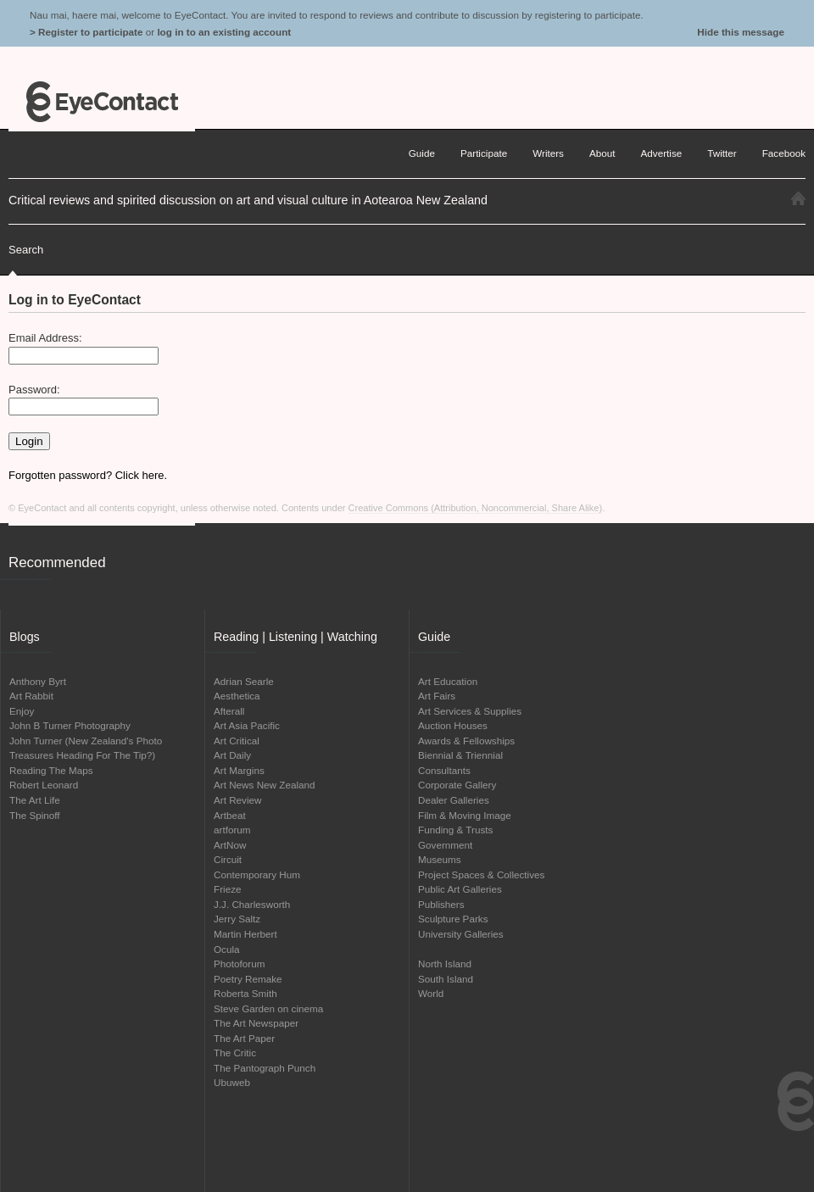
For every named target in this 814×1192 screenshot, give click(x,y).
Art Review (238, 799)
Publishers (441, 904)
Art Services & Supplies (469, 710)
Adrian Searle (244, 681)
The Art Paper (244, 1038)
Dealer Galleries (453, 799)
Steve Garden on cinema (268, 1008)
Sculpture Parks (453, 918)
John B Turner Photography (70, 725)
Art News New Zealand (264, 784)
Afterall (229, 710)
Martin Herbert (245, 933)
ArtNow (230, 844)
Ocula (227, 949)
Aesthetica (237, 695)
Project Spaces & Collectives (481, 874)
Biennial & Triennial (460, 754)
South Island (445, 978)
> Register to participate (86, 31)
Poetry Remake (248, 978)
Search (25, 249)
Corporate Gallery (457, 784)
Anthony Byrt (37, 681)
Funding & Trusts (455, 829)
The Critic (235, 1052)
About (602, 153)
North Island (444, 963)
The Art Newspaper (256, 1022)
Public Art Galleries (460, 888)
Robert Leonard (43, 784)
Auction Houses (453, 725)
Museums (439, 859)
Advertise (662, 153)
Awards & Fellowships (466, 740)
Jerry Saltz (237, 918)
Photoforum (239, 963)
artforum (232, 829)
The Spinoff (34, 815)
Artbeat (230, 815)
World (430, 993)
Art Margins (239, 770)
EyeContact (101, 101)
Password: (34, 389)
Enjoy (21, 710)
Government (445, 844)
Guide (422, 153)
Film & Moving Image (464, 815)
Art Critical (236, 740)
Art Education (447, 681)
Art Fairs (436, 695)
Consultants (444, 770)
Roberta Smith (245, 993)
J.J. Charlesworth (252, 904)
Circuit (228, 859)
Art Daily (232, 754)
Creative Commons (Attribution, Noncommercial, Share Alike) (475, 508)
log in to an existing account (224, 31)
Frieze (227, 888)
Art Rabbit (31, 695)
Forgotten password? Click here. (87, 475)
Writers (548, 153)
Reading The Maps (51, 770)
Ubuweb (232, 1082)
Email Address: (45, 337)
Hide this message (740, 31)
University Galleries (461, 933)
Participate (483, 153)
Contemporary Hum (257, 874)
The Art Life (34, 799)
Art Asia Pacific (247, 725)
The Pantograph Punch (264, 1067)
